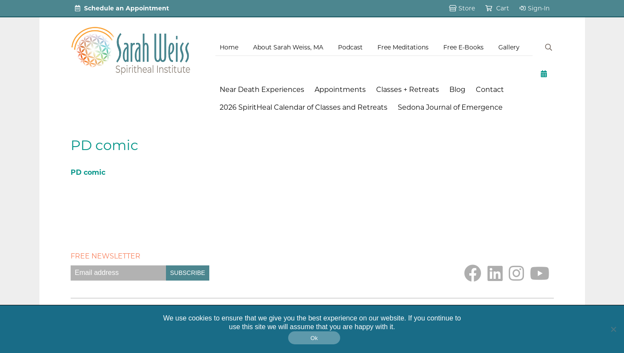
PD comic (88, 172)
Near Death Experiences (262, 89)
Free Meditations (403, 47)
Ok (314, 338)
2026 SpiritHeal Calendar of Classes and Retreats (303, 107)
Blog (457, 89)
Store (462, 8)
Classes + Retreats (407, 89)
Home (229, 47)
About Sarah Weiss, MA (288, 47)
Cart (497, 8)
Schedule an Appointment (122, 8)
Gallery (509, 47)
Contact (490, 89)
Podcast (350, 47)
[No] (613, 329)
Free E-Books (463, 47)
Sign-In (534, 8)
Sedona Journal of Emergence (450, 107)
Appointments (340, 89)
